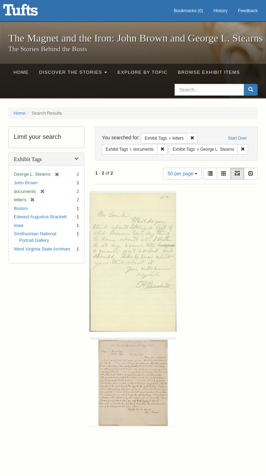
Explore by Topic (142, 72)
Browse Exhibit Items (209, 72)
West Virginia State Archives (42, 249)
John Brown (26, 182)
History (220, 10)
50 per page (183, 173)
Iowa (18, 225)
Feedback (248, 10)
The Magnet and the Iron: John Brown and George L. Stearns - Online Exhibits (29, 12)
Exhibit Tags (28, 159)
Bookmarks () (188, 10)
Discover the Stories (73, 72)
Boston (21, 208)
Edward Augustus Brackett (40, 216)
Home (21, 72)
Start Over (237, 138)
